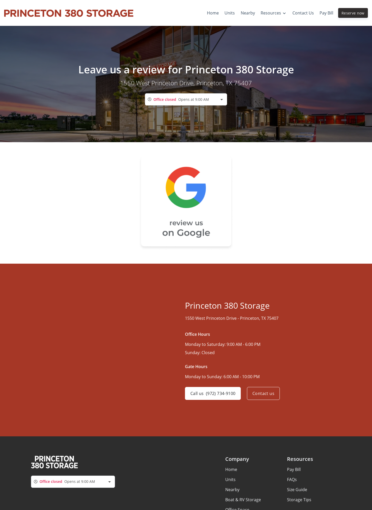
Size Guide (297, 489)
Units (230, 479)
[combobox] (186, 99)
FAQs (292, 479)
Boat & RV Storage (243, 500)
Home (231, 469)
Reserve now (353, 13)
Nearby (232, 489)
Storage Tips (299, 500)
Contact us (263, 393)
